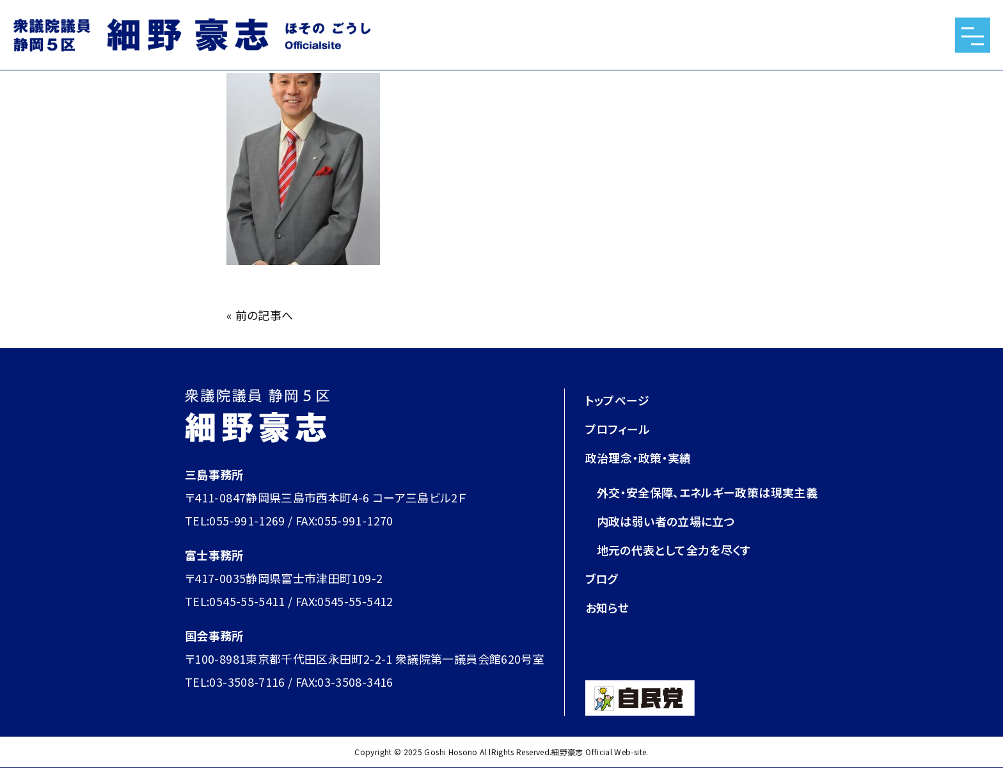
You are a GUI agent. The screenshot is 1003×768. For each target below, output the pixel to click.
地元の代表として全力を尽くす (674, 549)
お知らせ (607, 607)
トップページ (617, 400)
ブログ (601, 578)
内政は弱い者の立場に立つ (666, 521)
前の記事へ (264, 315)
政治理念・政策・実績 (638, 457)
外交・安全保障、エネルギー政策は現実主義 (707, 492)
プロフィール (617, 428)
